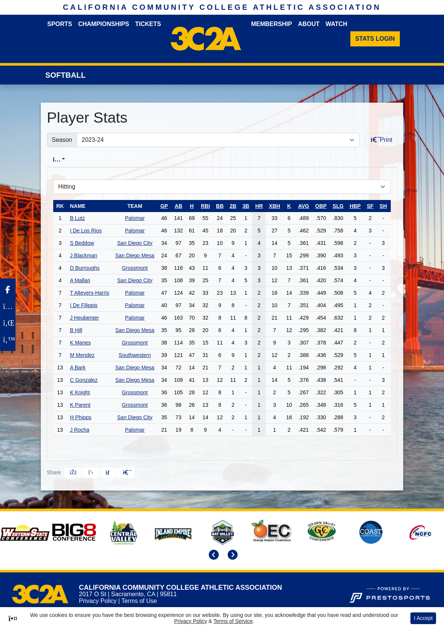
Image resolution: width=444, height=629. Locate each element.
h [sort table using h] (192, 206)
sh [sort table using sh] (383, 206)
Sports (59, 24)
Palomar (135, 218)
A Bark (77, 367)
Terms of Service (233, 621)
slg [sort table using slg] (338, 206)
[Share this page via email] (108, 472)
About (308, 24)
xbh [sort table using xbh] (274, 206)
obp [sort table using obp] (321, 206)
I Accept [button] (423, 618)
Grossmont (135, 268)
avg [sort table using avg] (303, 206)
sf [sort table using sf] (370, 206)
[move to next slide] (231, 555)
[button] (126, 472)
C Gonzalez (83, 380)
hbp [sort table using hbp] (355, 206)
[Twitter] (7, 339)
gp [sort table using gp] (164, 206)
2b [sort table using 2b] (233, 206)
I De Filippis (83, 305)
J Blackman (83, 255)
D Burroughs (85, 268)
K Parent (80, 405)
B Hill (76, 330)
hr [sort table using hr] (259, 206)
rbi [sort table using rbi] (205, 206)
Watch (336, 24)
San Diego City (134, 243)
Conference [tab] (107, 159)
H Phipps (80, 417)
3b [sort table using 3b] (245, 206)
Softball (65, 75)
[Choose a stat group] (222, 187)
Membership (271, 24)
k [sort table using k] (289, 206)
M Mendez (82, 355)
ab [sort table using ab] (178, 206)
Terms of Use (139, 601)
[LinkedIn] (7, 323)
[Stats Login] (375, 38)
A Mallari (80, 280)
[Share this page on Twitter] (91, 472)
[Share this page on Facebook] (73, 472)
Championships (103, 24)
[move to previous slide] (212, 555)
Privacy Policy (98, 601)
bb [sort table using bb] (220, 206)
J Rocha (79, 430)
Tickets (148, 24)
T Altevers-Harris (89, 293)
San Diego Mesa (134, 255)
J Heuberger (84, 318)
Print (381, 140)
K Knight (80, 392)
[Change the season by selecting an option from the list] (218, 140)
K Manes (80, 343)
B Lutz (77, 218)
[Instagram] (7, 306)
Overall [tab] (63, 159)
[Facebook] (7, 289)
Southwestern (135, 355)
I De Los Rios (86, 231)
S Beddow (82, 243)
